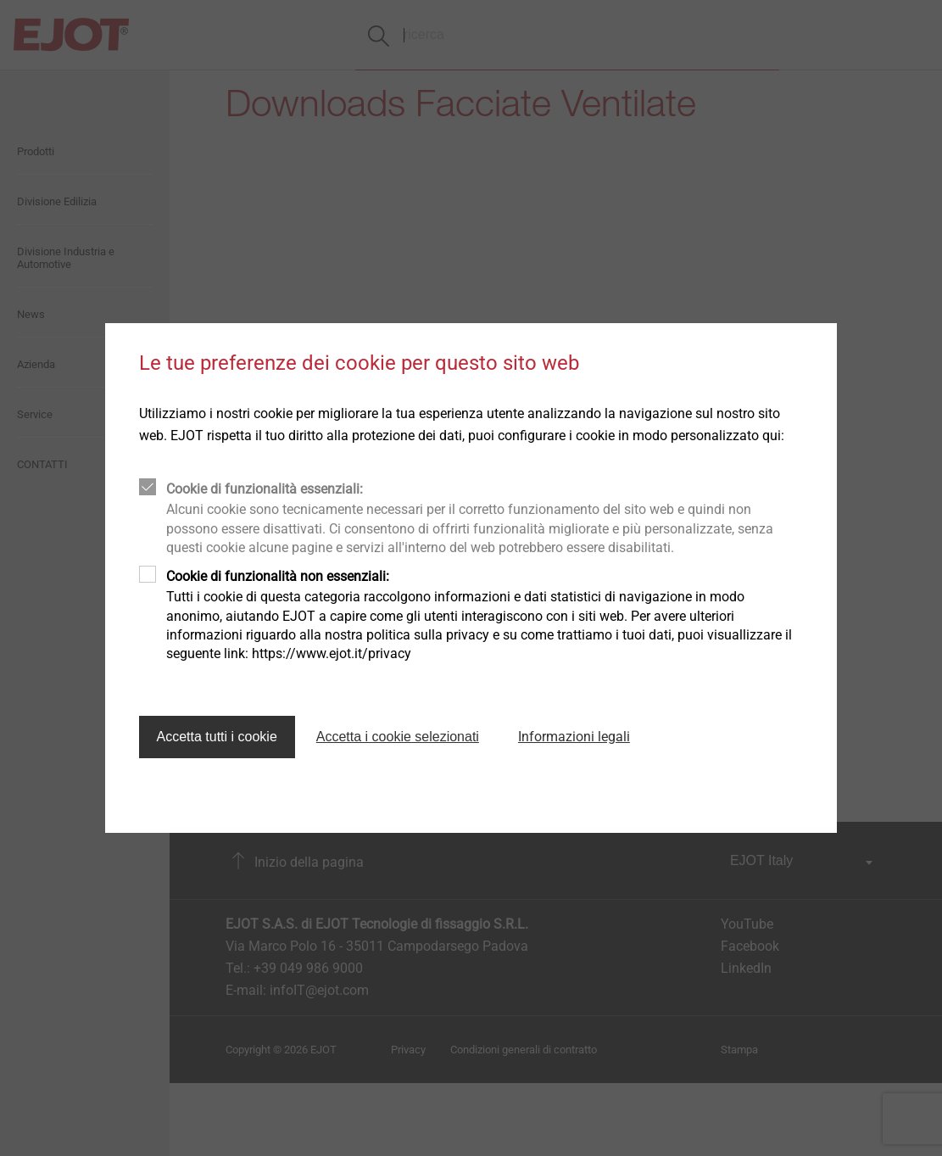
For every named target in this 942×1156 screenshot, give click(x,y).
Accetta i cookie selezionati (397, 736)
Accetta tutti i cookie (217, 736)
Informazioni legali (574, 737)
